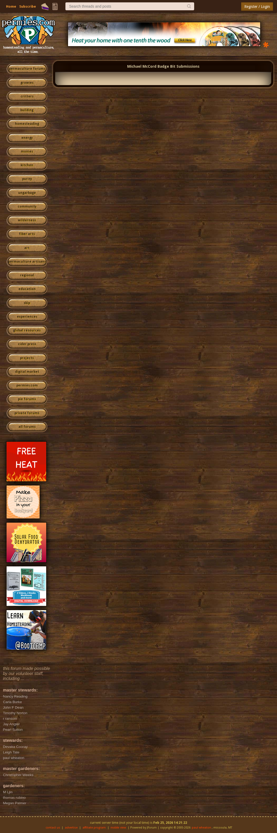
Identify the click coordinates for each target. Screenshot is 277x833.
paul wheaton (201, 827)
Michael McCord (141, 66)
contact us (53, 827)
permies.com (27, 385)
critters (27, 96)
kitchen (27, 165)
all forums (27, 427)
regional (27, 275)
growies (27, 83)
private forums (27, 413)
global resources (27, 330)
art (27, 248)
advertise (71, 827)
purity (27, 179)
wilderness (27, 220)
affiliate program (94, 827)
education (27, 289)
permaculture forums (27, 69)
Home (11, 6)
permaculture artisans (27, 261)
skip (27, 303)
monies (27, 151)
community (27, 206)
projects (27, 358)
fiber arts (27, 234)
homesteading (27, 124)
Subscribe (27, 6)
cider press (27, 344)
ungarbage (27, 193)
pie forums (27, 399)
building (27, 110)
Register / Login (257, 6)
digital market (27, 372)
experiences (27, 316)
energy (27, 138)
